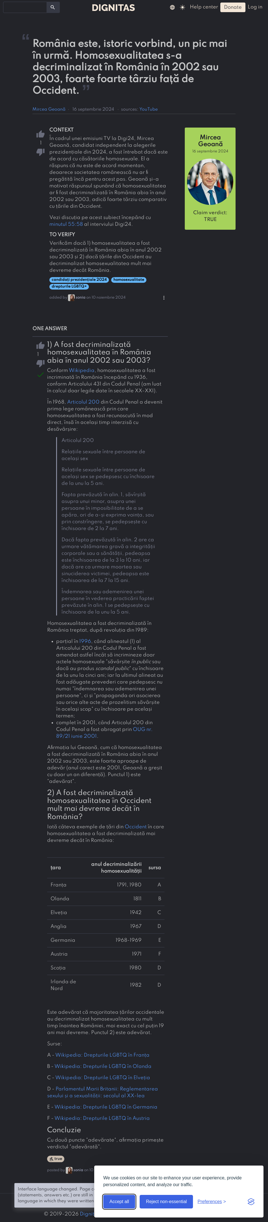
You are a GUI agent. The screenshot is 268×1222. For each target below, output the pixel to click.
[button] (172, 7)
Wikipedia (82, 370)
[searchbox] (8, 7)
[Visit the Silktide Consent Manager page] (251, 1201)
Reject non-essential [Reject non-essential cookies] (166, 1201)
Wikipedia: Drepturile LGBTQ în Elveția (102, 1077)
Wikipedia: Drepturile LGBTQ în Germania (105, 1107)
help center (204, 7)
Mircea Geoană (48, 109)
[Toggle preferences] (211, 1201)
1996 (85, 641)
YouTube (148, 109)
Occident (136, 826)
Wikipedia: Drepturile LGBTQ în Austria (102, 1118)
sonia (80, 297)
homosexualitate (128, 280)
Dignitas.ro (93, 1214)
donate (233, 7)
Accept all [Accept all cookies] (119, 1201)
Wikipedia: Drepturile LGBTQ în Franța (102, 1055)
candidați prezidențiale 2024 (79, 280)
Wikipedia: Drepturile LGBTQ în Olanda (102, 1066)
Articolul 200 (83, 402)
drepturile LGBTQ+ (69, 286)
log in (255, 7)
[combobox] (25, 7)
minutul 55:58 (66, 224)
